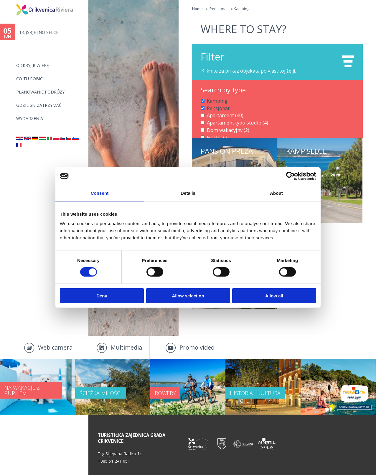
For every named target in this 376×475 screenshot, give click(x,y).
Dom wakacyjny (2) (225, 126)
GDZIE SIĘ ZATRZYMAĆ (39, 105)
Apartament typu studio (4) (233, 119)
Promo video (197, 347)
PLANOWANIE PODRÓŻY (40, 92)
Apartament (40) (222, 113)
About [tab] (276, 193)
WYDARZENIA (29, 118)
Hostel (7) (216, 132)
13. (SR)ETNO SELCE (38, 32)
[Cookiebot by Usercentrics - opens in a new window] (290, 176)
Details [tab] (188, 193)
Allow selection (188, 295)
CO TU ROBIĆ (29, 78)
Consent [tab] (100, 193)
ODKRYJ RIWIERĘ (32, 65)
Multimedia (126, 347)
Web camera (55, 347)
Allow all (274, 295)
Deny (101, 295)
